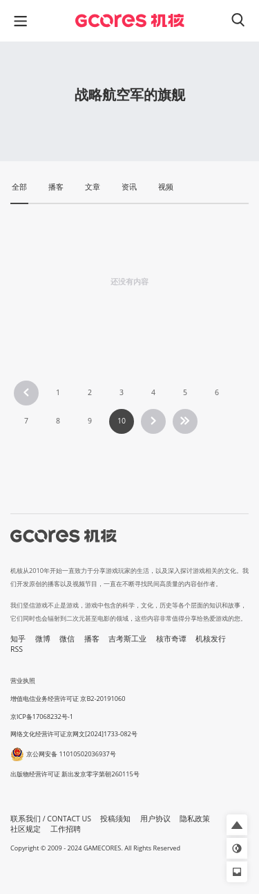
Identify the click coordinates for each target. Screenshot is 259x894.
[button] (237, 824)
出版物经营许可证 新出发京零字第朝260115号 (75, 773)
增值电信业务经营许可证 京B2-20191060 (67, 698)
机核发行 (210, 639)
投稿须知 (115, 818)
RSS (16, 649)
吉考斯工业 (127, 639)
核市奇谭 (171, 639)
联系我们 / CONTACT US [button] (50, 818)
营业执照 (22, 680)
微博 (42, 639)
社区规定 (25, 829)
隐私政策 (195, 818)
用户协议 (155, 818)
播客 (91, 639)
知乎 (18, 639)
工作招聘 (65, 829)
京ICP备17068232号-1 (41, 716)
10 (121, 421)
